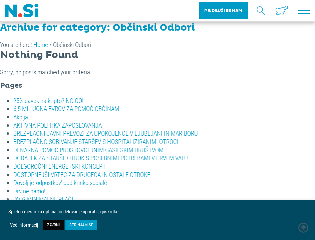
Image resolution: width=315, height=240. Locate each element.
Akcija (20, 117)
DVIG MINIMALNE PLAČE (44, 199)
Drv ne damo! (29, 191)
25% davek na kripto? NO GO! (48, 100)
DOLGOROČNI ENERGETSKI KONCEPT (59, 166)
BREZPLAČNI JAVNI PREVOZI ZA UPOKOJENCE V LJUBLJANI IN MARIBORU (105, 133)
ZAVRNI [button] (53, 225)
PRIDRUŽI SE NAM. (223, 10)
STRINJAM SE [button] (81, 225)
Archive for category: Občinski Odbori (97, 27)
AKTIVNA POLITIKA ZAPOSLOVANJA (57, 125)
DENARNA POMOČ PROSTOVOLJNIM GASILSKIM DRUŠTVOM (88, 150)
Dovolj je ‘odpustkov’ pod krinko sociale (60, 182)
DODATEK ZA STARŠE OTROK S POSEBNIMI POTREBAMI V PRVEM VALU (100, 158)
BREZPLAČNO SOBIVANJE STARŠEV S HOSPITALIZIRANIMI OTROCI (96, 141)
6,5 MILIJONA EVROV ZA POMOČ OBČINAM (66, 108)
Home (40, 44)
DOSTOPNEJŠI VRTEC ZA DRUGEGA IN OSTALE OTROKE (81, 174)
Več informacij (24, 225)
